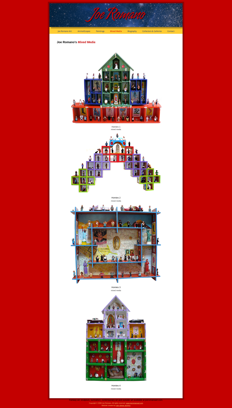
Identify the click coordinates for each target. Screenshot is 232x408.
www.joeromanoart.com (134, 403)
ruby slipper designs (123, 405)
